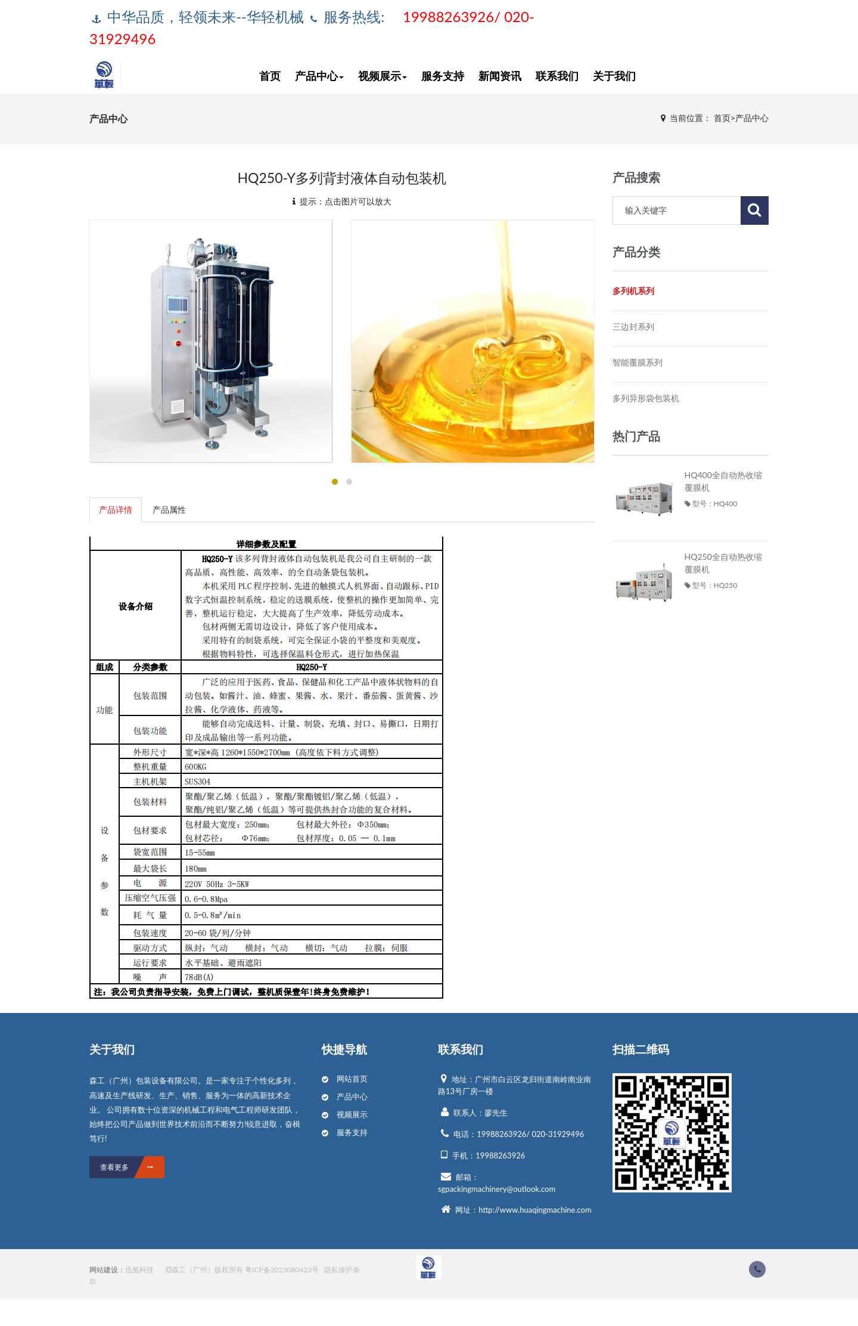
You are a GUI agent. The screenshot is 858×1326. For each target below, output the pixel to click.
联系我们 (557, 74)
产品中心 (319, 74)
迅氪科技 (139, 1269)
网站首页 (352, 1078)
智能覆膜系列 (638, 362)
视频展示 (382, 74)
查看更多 (132, 1167)
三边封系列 (633, 326)
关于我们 (614, 74)
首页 (270, 74)
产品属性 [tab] (169, 509)
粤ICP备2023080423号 (282, 1269)
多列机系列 (633, 291)
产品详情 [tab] (115, 509)
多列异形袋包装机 (646, 398)
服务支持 (442, 74)
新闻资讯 (499, 74)
